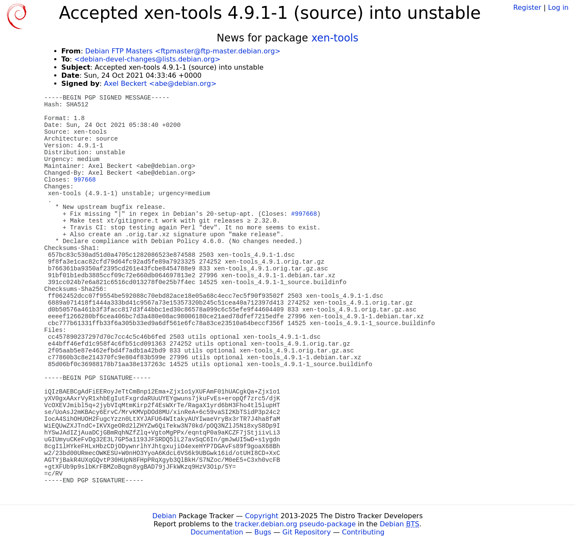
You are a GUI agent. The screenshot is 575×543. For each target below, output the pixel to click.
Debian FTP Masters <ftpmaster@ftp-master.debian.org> (182, 51)
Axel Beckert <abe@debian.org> (160, 83)
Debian (164, 516)
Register (527, 7)
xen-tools (335, 38)
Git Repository (307, 532)
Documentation (216, 532)
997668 (85, 179)
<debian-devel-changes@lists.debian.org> (147, 59)
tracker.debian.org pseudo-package (295, 524)
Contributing (363, 532)
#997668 (304, 214)
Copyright (261, 516)
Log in (558, 7)
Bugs (262, 532)
